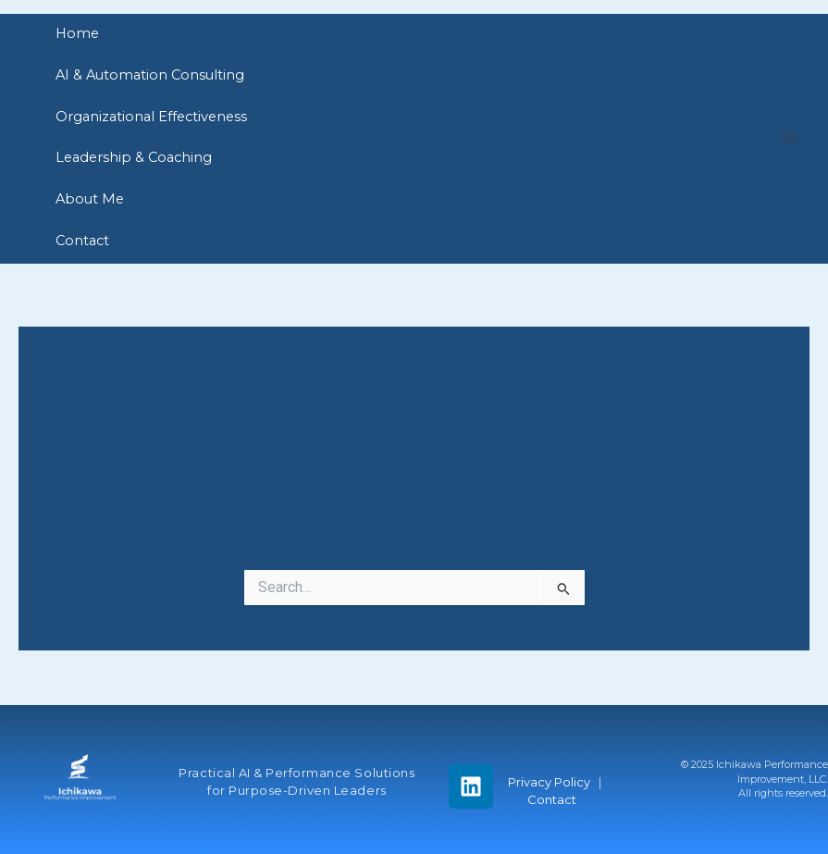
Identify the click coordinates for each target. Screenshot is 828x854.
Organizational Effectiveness (151, 116)
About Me (90, 199)
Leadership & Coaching (134, 157)
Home (77, 33)
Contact (82, 240)
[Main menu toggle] (790, 137)
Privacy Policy (550, 781)
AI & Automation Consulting (150, 75)
